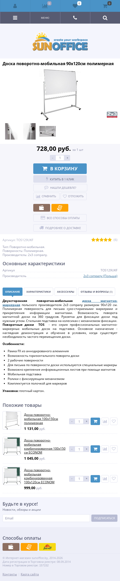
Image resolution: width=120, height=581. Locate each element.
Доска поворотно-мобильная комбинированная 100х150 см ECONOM (45, 446)
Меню (45, 17)
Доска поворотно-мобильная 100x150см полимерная (41, 419)
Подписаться (104, 518)
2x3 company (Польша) (100, 276)
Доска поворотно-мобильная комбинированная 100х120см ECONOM (39, 476)
